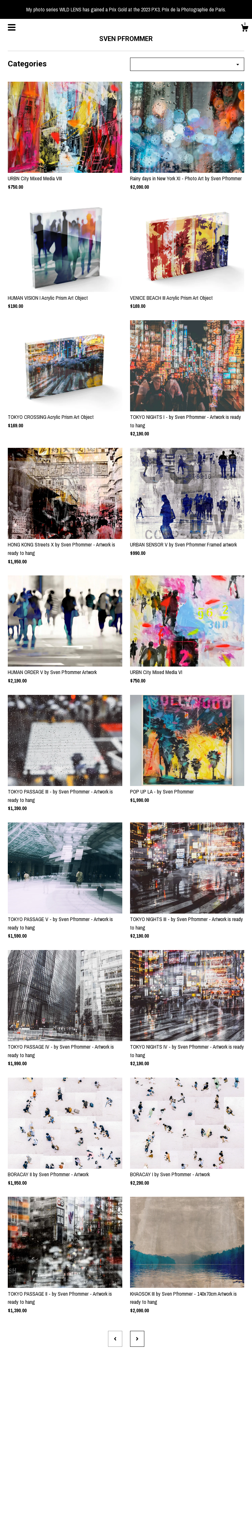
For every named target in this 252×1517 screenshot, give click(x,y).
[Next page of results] (137, 1338)
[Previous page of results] (115, 1338)
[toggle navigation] (12, 27)
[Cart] (244, 29)
